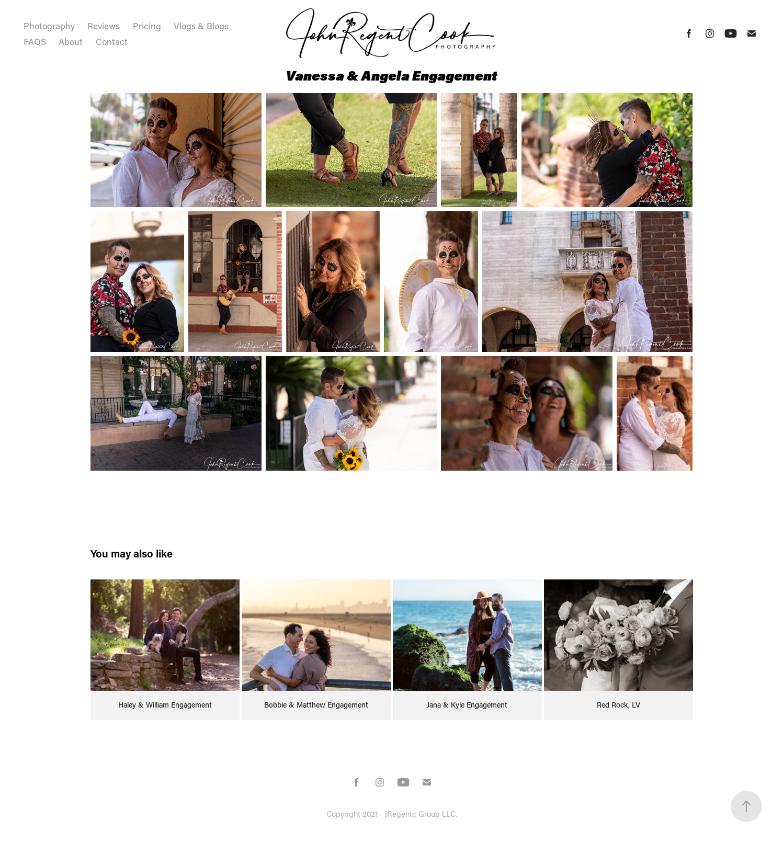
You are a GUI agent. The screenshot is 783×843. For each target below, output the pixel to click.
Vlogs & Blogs (201, 25)
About (71, 41)
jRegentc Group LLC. (421, 813)
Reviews (103, 25)
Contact (112, 41)
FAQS (35, 41)
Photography (49, 25)
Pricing (147, 25)
